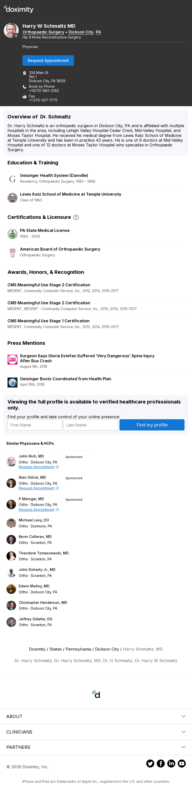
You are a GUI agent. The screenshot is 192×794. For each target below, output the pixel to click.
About (96, 716)
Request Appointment (48, 60)
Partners (96, 747)
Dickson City (80, 31)
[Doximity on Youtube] (182, 764)
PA (98, 31)
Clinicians (96, 732)
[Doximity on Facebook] (161, 764)
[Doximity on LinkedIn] (171, 764)
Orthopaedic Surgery (43, 31)
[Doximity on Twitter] (150, 764)
